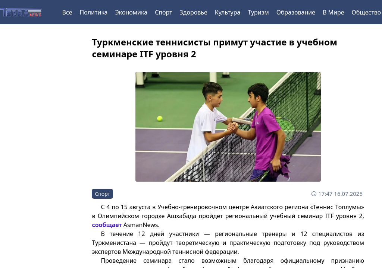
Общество (366, 12)
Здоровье (193, 12)
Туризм (258, 12)
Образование (295, 12)
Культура (228, 12)
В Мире (333, 12)
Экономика (131, 12)
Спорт (163, 12)
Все (67, 12)
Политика (93, 12)
